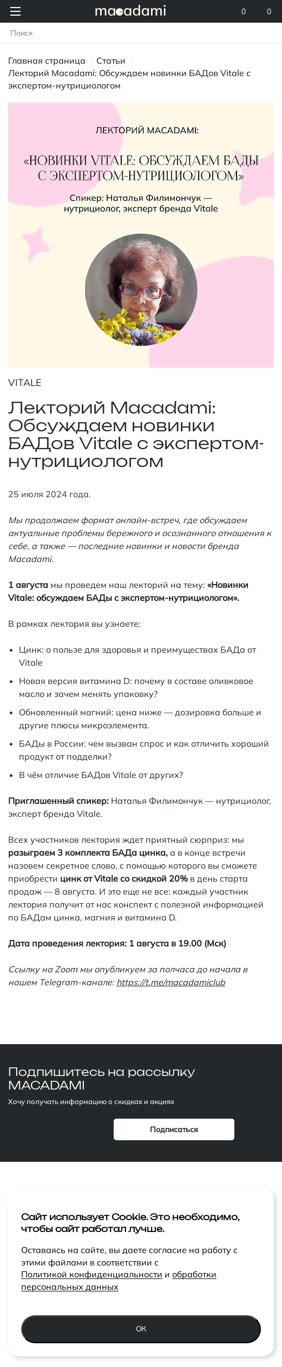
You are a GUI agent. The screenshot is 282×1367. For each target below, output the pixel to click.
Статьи (111, 60)
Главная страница (47, 60)
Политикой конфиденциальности (91, 1274)
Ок (141, 1329)
